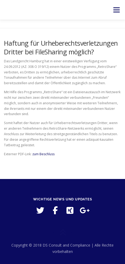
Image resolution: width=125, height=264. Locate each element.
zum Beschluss (43, 154)
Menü (116, 10)
